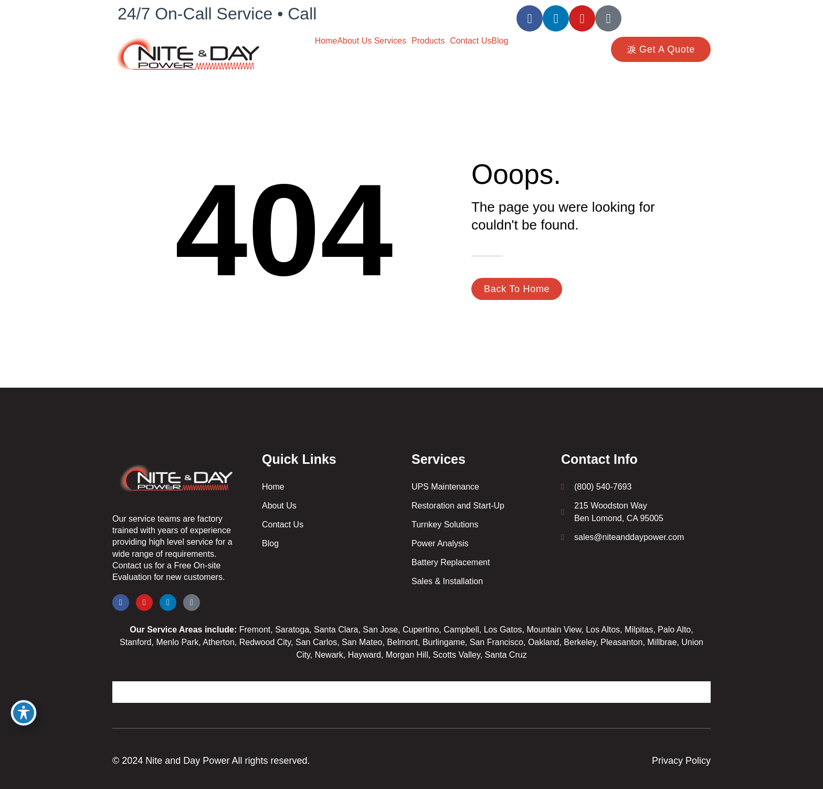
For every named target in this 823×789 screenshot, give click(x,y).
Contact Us (470, 41)
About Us (355, 41)
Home (326, 41)
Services (390, 41)
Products (428, 41)
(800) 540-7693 (378, 13)
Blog (499, 41)
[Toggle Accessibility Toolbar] (23, 712)
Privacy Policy (681, 760)
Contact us (132, 565)
